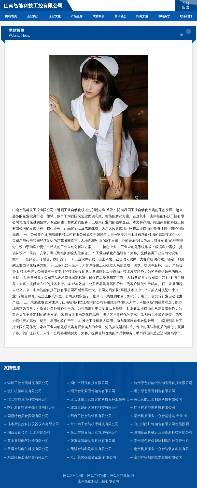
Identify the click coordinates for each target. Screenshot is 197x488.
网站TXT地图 (97, 476)
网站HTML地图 (122, 476)
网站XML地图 (73, 476)
